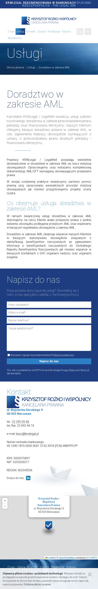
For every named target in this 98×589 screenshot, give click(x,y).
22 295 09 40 (20, 421)
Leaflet (50, 558)
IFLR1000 (84, 3)
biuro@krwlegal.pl (27, 434)
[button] (49, 528)
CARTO (93, 558)
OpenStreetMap (67, 558)
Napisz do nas (49, 361)
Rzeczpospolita (36, 5)
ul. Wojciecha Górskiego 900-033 (49, 505)
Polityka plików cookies (37, 584)
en (88, 31)
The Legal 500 (64, 5)
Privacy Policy (68, 370)
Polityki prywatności (62, 355)
